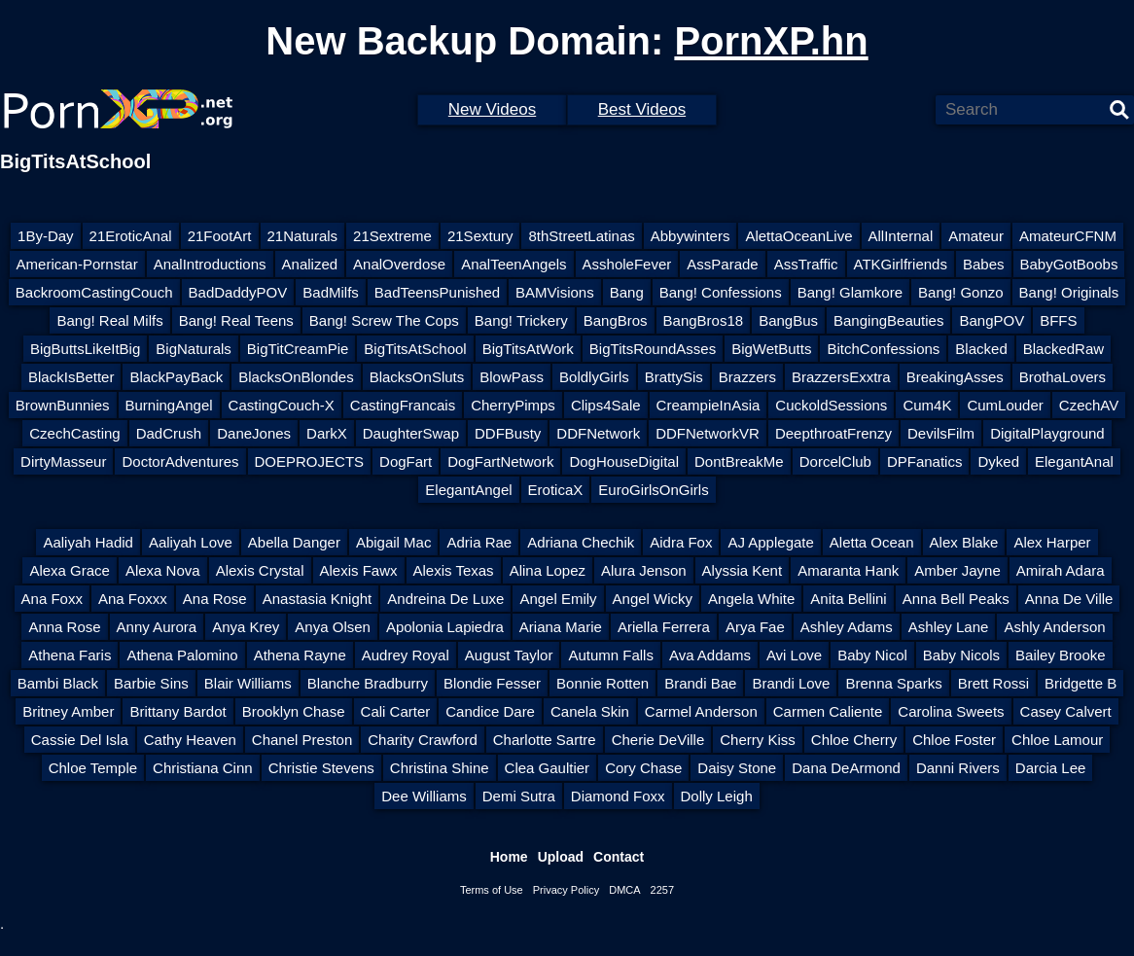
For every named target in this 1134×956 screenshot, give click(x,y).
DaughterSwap (411, 433)
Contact (618, 857)
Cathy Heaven (190, 739)
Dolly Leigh (717, 796)
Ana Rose (215, 598)
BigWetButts (771, 348)
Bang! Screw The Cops (384, 320)
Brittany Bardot (177, 711)
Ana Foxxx (132, 598)
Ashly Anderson (1054, 627)
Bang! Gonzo (961, 292)
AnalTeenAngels (513, 264)
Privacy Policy (566, 890)
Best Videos (642, 109)
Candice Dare (490, 711)
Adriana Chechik (580, 542)
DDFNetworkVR (708, 433)
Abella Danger (294, 542)
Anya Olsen (333, 627)
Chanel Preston (302, 739)
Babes (984, 264)
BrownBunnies (63, 405)
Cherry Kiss (758, 739)
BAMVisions (554, 292)
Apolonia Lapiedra (445, 627)
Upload (561, 857)
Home (509, 857)
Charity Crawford (423, 739)
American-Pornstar (77, 264)
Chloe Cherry (854, 739)
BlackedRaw (1063, 348)
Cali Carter (396, 711)
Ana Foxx (52, 598)
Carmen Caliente (828, 711)
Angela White (751, 598)
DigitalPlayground (1047, 433)
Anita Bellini (848, 598)
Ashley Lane (948, 627)
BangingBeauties (888, 320)
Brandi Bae (700, 683)
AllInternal (901, 236)
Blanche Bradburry (367, 683)
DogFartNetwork (500, 461)
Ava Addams (710, 655)
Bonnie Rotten (602, 683)
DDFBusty (508, 433)
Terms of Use (491, 890)
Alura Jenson (644, 570)
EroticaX (556, 489)
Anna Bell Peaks (956, 598)
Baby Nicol (872, 655)
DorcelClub (835, 461)
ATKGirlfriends (900, 264)
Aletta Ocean (872, 542)
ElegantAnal (1074, 461)
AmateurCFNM (1067, 236)
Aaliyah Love (190, 542)
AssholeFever (627, 264)
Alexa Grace (69, 570)
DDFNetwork (598, 433)
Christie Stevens (321, 768)
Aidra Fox (681, 542)
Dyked (998, 461)
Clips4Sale (606, 405)
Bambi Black (58, 683)
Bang (627, 292)
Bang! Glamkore (850, 292)
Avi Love (794, 655)
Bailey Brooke (1060, 655)
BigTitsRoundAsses (652, 348)
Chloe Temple (93, 768)
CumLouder (1005, 405)
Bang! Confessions (720, 292)
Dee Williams (424, 796)
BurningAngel (169, 405)
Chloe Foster (954, 739)
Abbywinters (690, 236)
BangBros (616, 320)
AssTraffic (806, 264)
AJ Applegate (770, 542)
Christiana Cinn (203, 768)
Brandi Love (791, 683)
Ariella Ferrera (664, 627)
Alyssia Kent (742, 570)
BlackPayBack (176, 377)
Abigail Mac (394, 542)
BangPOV (991, 320)
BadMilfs (330, 292)
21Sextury (480, 236)
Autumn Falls (611, 655)
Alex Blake (964, 542)
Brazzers (747, 377)
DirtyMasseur (63, 461)
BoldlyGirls (594, 377)
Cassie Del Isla (79, 739)
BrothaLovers (1062, 377)
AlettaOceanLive (798, 236)
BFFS (1058, 320)
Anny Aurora (157, 627)
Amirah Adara (1060, 570)
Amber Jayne (957, 570)
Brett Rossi (993, 683)
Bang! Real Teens (236, 320)
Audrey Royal (405, 655)
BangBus (788, 320)
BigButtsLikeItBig (85, 348)
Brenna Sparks (893, 683)
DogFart (405, 461)
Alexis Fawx (359, 570)
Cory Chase (643, 768)
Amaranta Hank (848, 570)
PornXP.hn (771, 40)
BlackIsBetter (71, 377)
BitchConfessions (883, 348)
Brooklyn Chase (293, 711)
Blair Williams (248, 683)
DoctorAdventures (180, 461)
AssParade (722, 264)
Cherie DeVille (658, 739)
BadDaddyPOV (238, 292)
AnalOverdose (399, 264)
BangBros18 (703, 320)
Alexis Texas (453, 570)
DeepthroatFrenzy (833, 433)
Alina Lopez (547, 570)
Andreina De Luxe (445, 598)
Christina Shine (439, 768)
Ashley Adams (846, 627)
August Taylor (509, 655)
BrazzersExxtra (841, 377)
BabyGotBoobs (1069, 264)
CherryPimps (513, 405)
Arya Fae (755, 627)
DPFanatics (925, 461)
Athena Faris (69, 655)
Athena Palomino (181, 655)
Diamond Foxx (618, 796)
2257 (662, 890)
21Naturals (302, 236)
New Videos (492, 109)
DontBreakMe (739, 461)
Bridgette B (1080, 683)
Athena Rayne (300, 655)
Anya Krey (245, 627)
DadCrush (169, 433)
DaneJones (254, 433)
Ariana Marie (560, 627)
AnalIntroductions (210, 264)
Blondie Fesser (492, 683)
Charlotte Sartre (544, 739)
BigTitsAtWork (528, 348)
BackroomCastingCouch (94, 292)
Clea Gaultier (547, 768)
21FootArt (220, 236)
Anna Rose (64, 627)
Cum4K (927, 405)
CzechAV (1088, 405)
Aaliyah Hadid (88, 542)
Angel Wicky (653, 598)
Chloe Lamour (1057, 739)
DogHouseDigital (624, 461)
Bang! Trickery (521, 320)
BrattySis (674, 377)
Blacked (981, 348)
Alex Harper (1051, 542)
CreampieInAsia (708, 405)
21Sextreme (392, 236)
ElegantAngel (468, 489)
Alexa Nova (162, 570)
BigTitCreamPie (297, 348)
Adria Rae (479, 542)
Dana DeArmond (846, 768)
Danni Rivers (958, 768)
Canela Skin (589, 711)
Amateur (976, 236)
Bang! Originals (1069, 292)
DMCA (624, 890)
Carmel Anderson (701, 711)
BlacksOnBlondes (295, 377)
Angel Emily (557, 598)
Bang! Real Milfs (109, 320)
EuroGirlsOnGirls (653, 489)
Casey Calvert (1066, 711)
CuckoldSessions (831, 405)
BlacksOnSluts (417, 377)
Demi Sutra (518, 796)
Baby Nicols (961, 655)
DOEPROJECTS (310, 461)
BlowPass (511, 377)
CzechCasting (74, 433)
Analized (310, 264)
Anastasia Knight (317, 598)
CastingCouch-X (282, 405)
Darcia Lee (1050, 768)
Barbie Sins (151, 683)
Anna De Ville (1069, 598)
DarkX (326, 433)
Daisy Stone (736, 768)
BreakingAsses (955, 377)
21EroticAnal (130, 236)
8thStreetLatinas (581, 236)
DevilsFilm (941, 433)
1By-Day (46, 236)
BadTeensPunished (437, 292)
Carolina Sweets (951, 711)
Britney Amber (68, 711)
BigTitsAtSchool (415, 348)
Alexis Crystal (260, 570)
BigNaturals (193, 348)
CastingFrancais (402, 405)
